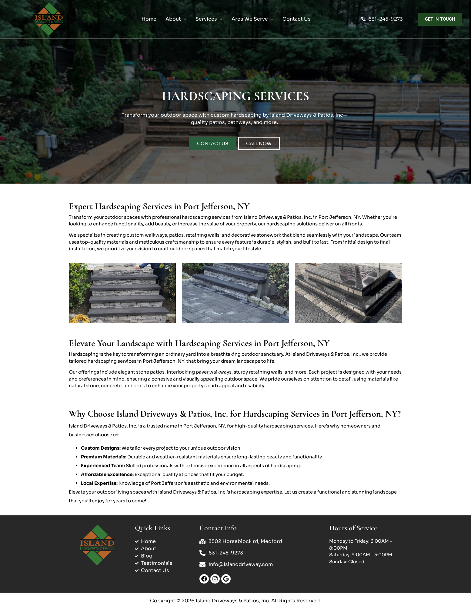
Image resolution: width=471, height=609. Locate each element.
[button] (176, 19)
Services (208, 19)
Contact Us (296, 19)
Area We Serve (252, 19)
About (175, 19)
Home (149, 19)
